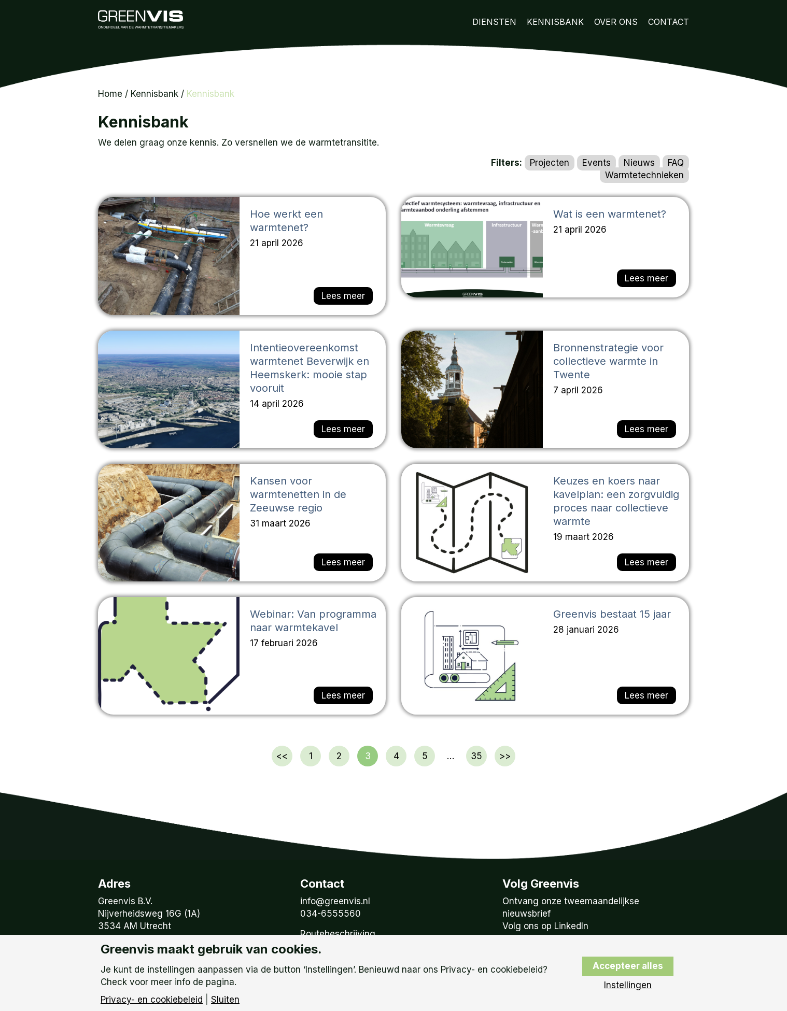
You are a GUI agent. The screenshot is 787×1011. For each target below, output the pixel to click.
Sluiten (225, 999)
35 (476, 756)
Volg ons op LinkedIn (545, 926)
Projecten (549, 163)
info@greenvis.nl (335, 901)
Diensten (494, 22)
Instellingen (628, 985)
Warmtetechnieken (644, 175)
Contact (668, 22)
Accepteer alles (628, 966)
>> (505, 756)
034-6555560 (330, 913)
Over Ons (616, 22)
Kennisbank (555, 22)
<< (282, 756)
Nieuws (639, 163)
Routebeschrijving (337, 934)
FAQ (676, 163)
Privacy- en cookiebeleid (152, 999)
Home (110, 94)
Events (596, 163)
